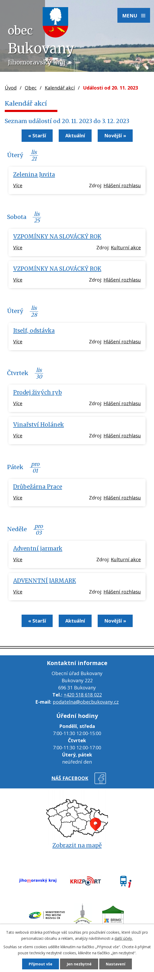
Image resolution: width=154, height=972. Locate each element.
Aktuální (75, 135)
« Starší (37, 135)
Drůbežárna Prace (37, 486)
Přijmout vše (40, 963)
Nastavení (115, 963)
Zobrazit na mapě (77, 845)
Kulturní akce (126, 247)
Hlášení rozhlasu (122, 185)
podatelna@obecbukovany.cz (86, 702)
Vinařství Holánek (38, 424)
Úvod (11, 88)
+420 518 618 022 (83, 694)
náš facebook (69, 778)
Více (17, 185)
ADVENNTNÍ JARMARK (44, 580)
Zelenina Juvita (34, 174)
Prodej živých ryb (37, 392)
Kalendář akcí (60, 88)
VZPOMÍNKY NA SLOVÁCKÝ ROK (57, 236)
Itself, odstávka (34, 330)
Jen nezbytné (79, 963)
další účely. (124, 938)
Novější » (115, 135)
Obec (31, 88)
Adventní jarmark (37, 548)
